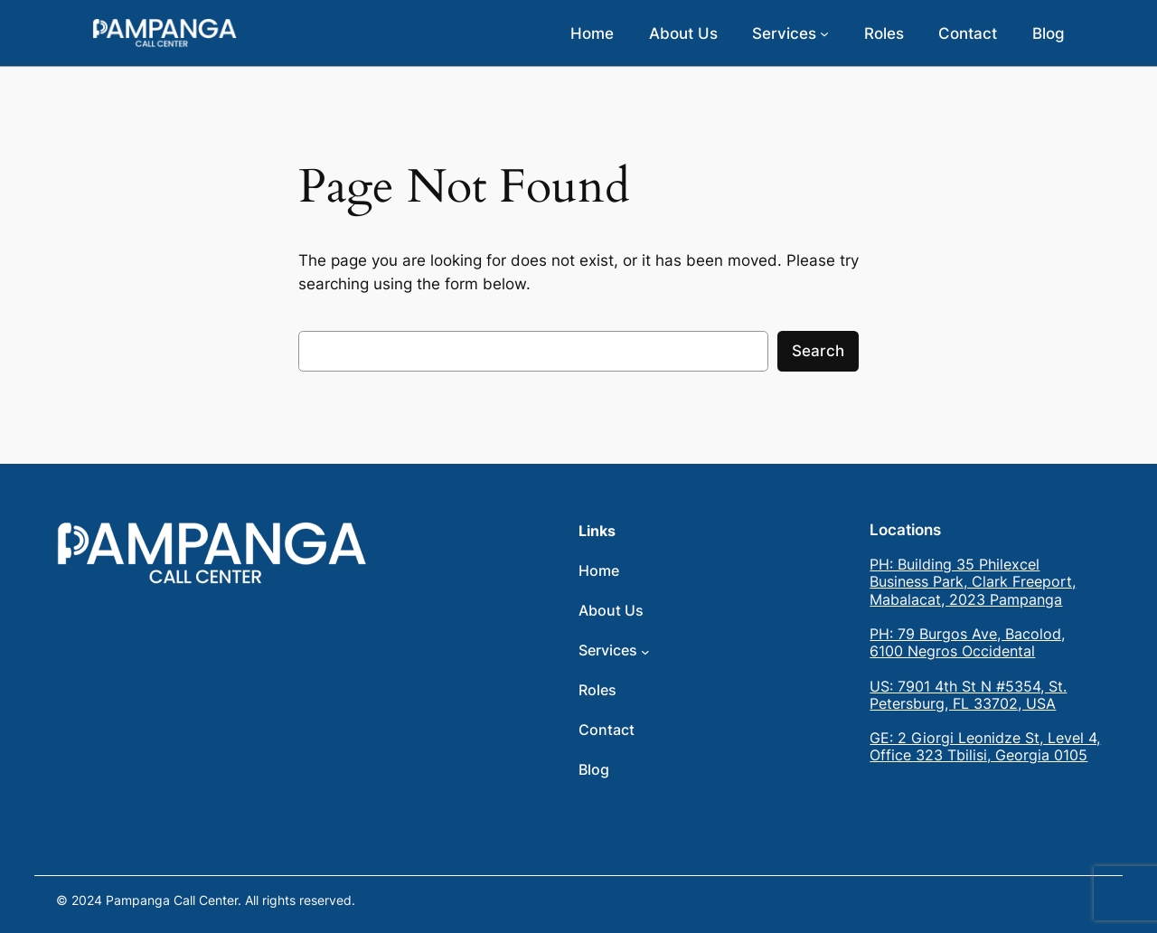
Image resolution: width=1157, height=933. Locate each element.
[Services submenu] (824, 33)
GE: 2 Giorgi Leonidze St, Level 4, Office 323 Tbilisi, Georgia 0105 (985, 747)
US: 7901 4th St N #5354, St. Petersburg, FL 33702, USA (968, 695)
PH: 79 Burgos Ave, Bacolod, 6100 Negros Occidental (967, 643)
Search (818, 351)
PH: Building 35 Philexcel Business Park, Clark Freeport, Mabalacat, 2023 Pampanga (973, 582)
